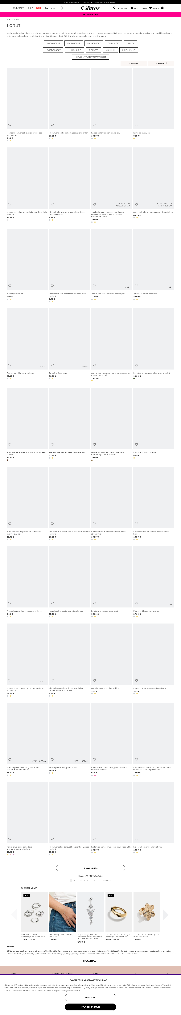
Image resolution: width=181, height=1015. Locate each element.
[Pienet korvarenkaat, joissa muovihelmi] (27, 582)
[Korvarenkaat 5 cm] (153, 105)
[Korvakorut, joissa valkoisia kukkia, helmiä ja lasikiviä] (27, 185)
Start (9, 19)
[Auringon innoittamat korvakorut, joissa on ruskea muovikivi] (111, 345)
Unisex (130, 43)
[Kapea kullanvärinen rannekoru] (111, 105)
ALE (38, 8)
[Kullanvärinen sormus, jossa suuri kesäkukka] (111, 819)
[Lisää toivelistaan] (10, 125)
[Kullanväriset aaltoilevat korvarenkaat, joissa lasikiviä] (69, 819)
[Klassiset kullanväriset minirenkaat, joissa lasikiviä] (69, 266)
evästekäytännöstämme (69, 990)
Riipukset (93, 50)
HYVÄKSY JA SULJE (90, 1007)
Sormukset (113, 43)
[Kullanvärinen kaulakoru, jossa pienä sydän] (69, 105)
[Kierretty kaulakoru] (27, 266)
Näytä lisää (90, 961)
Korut (16, 19)
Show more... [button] (90, 868)
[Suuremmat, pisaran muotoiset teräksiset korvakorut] (27, 661)
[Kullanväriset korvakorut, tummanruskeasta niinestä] (27, 425)
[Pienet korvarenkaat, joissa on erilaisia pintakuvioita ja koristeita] (69, 661)
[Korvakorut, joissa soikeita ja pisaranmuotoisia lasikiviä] (27, 819)
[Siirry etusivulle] (91, 8)
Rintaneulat (128, 50)
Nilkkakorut (74, 50)
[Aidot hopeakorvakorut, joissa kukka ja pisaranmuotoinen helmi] (27, 740)
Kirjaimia (110, 50)
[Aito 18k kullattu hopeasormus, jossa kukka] (153, 185)
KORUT (30, 8)
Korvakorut (53, 43)
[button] (140, 8)
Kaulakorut (73, 43)
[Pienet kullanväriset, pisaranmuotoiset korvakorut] (27, 105)
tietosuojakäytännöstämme (43, 990)
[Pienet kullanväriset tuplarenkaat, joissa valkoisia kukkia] (69, 185)
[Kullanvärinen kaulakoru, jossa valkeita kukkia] (153, 504)
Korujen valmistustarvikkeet (90, 57)
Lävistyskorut (53, 50)
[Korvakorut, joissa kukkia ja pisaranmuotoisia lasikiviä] (69, 504)
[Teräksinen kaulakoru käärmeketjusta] (111, 266)
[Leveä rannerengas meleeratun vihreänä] (153, 345)
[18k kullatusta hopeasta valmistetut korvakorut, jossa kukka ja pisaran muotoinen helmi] (111, 185)
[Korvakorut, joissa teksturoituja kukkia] (69, 582)
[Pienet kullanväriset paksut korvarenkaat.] (69, 425)
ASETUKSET (91, 997)
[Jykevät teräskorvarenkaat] (153, 266)
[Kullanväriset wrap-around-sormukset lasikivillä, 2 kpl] (27, 504)
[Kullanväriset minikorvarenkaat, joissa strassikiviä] (111, 504)
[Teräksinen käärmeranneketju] (27, 345)
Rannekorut (94, 43)
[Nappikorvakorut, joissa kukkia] (111, 661)
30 (100, 880)
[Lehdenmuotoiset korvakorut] (111, 582)
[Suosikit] (155, 8)
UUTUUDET (18, 8)
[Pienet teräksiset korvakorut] (153, 582)
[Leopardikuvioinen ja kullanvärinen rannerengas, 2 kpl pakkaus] (111, 425)
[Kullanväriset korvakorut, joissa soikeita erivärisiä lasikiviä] (111, 740)
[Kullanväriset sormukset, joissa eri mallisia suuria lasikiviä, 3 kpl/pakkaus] (153, 740)
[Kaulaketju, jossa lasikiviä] (153, 425)
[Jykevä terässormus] (69, 345)
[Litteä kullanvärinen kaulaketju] (153, 819)
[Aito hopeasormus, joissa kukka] (69, 740)
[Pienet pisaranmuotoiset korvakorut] (153, 661)
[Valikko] (9, 8)
